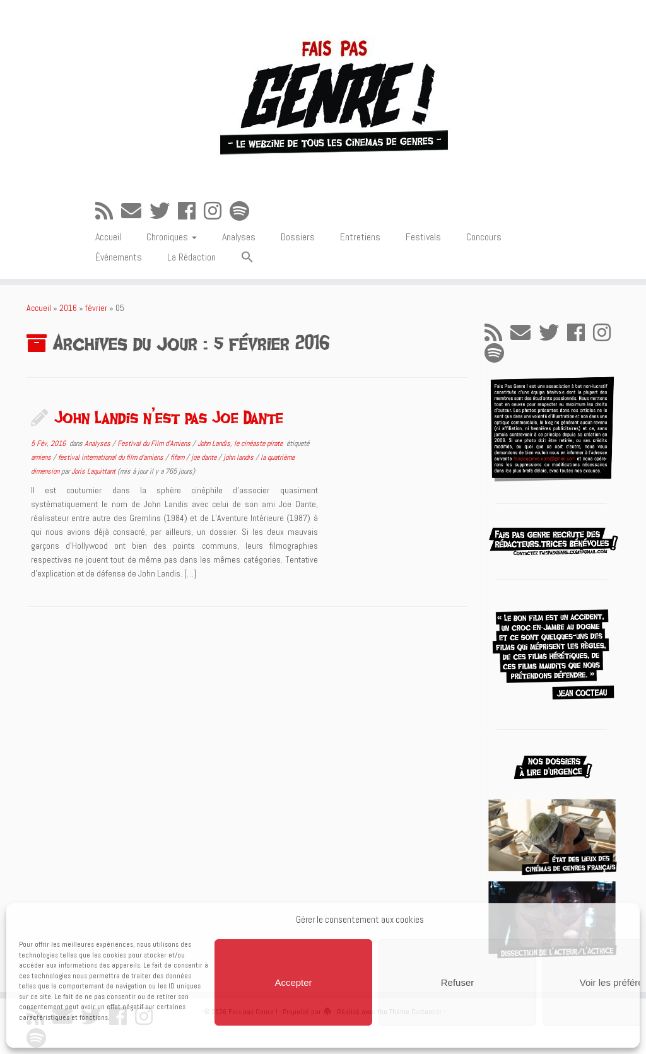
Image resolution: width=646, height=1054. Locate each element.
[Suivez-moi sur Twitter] (164, 211)
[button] (247, 257)
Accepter (293, 982)
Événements (118, 257)
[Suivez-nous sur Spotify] (243, 211)
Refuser (457, 982)
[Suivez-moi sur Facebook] (191, 211)
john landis (239, 457)
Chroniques (171, 236)
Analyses (238, 236)
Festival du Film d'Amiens (154, 443)
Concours (484, 236)
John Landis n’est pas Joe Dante (168, 417)
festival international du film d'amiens (111, 457)
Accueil (108, 236)
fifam (178, 457)
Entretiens (360, 236)
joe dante (204, 457)
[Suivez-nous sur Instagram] (217, 211)
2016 (68, 307)
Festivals (423, 236)
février (96, 307)
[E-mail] (135, 211)
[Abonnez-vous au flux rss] (108, 211)
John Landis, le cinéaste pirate (241, 443)
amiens (42, 457)
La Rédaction (191, 257)
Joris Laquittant (93, 471)
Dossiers (298, 236)
